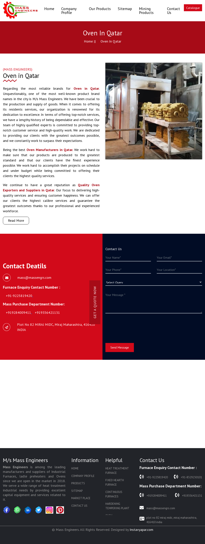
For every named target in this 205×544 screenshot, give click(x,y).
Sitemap (125, 8)
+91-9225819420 (154, 477)
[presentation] (134, 325)
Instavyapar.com (141, 529)
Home (49, 8)
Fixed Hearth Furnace (114, 482)
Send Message (119, 347)
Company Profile (68, 10)
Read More (16, 220)
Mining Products (146, 10)
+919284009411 (153, 495)
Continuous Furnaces (113, 494)
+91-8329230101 (188, 477)
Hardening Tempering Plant (117, 506)
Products (78, 483)
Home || (90, 41)
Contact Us (173, 10)
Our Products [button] (100, 8)
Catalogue (193, 8)
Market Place (80, 498)
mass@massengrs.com (157, 508)
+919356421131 (188, 495)
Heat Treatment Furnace (117, 470)
